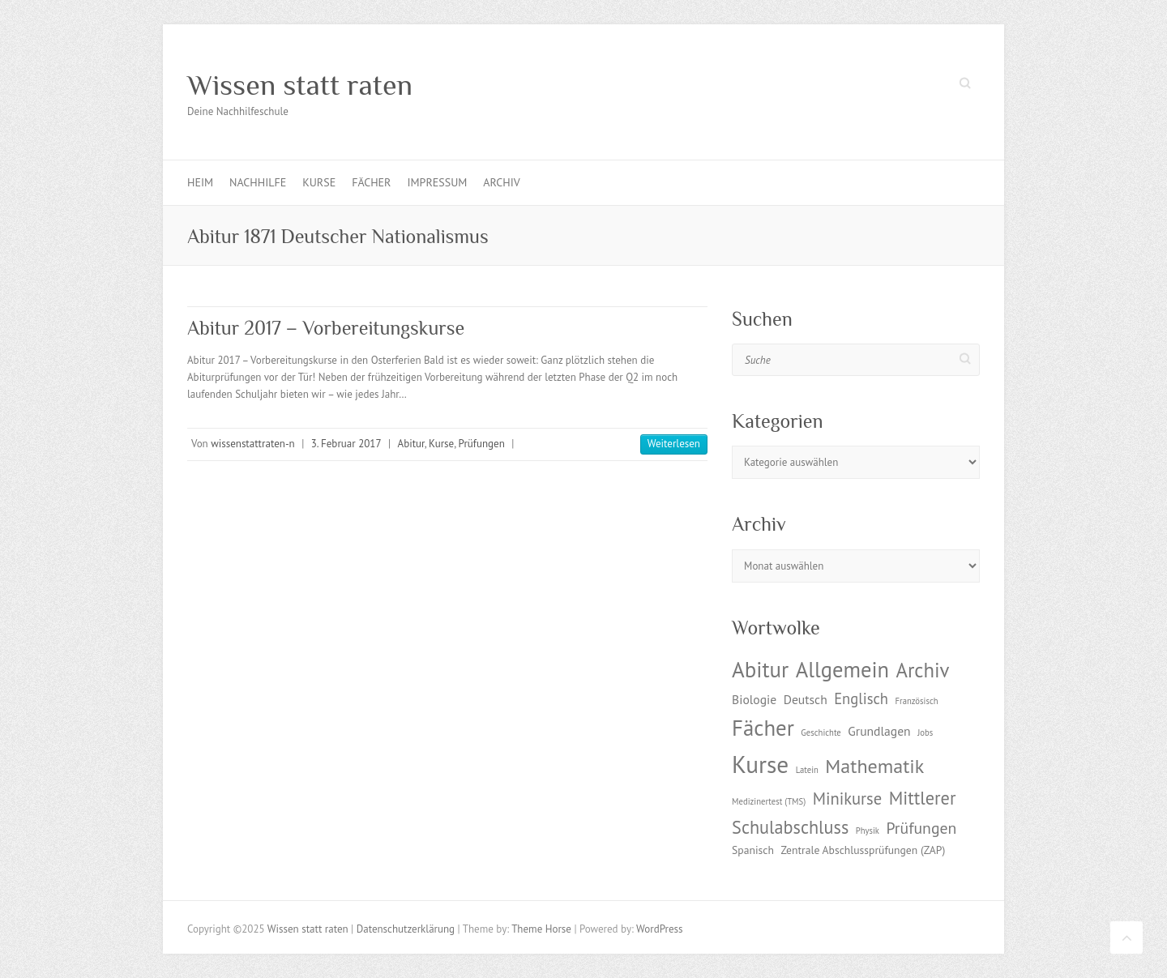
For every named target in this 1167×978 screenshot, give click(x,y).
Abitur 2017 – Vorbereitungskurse (325, 328)
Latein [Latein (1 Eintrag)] (807, 769)
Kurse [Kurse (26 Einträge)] (760, 764)
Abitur (411, 444)
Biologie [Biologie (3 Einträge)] (754, 699)
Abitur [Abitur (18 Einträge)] (760, 669)
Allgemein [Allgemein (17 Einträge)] (842, 669)
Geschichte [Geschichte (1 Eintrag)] (820, 732)
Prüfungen (482, 444)
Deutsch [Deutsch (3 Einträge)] (805, 699)
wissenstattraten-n (252, 444)
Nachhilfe (257, 182)
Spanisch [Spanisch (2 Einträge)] (753, 850)
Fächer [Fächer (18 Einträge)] (763, 727)
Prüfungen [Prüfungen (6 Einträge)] (921, 828)
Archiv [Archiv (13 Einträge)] (922, 670)
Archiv (501, 182)
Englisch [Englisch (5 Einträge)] (861, 698)
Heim (200, 182)
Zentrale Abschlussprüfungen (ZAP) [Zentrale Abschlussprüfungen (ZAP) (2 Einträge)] (862, 850)
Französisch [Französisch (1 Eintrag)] (917, 701)
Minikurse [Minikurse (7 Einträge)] (848, 798)
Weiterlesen (674, 444)
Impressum (437, 182)
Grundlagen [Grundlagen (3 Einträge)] (879, 731)
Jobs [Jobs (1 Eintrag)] (925, 732)
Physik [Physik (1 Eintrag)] (867, 830)
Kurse (319, 182)
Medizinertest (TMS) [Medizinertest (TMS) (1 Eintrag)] (769, 801)
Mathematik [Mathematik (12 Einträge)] (874, 766)
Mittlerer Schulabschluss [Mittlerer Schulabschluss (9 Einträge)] (843, 812)
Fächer (371, 182)
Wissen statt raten (300, 85)
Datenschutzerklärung (406, 929)
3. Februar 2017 (346, 444)
